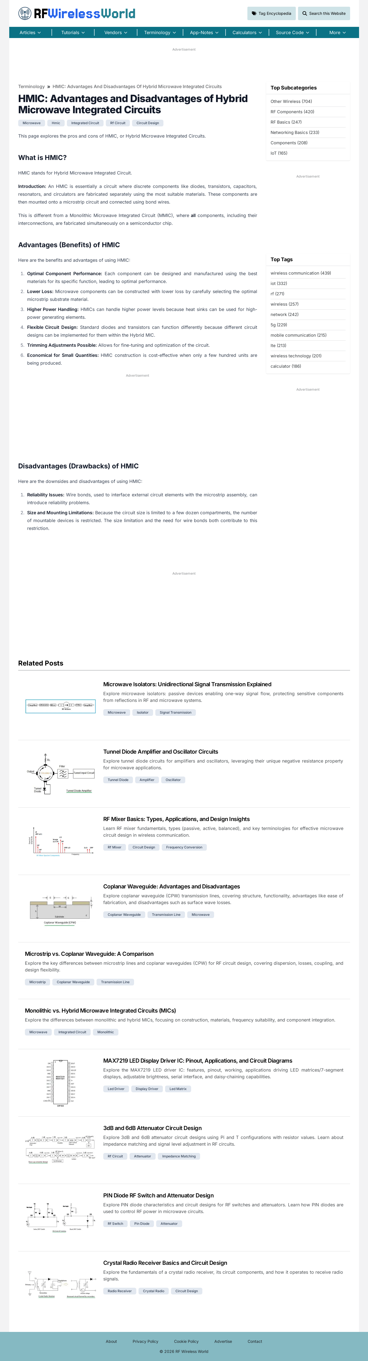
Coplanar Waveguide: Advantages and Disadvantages (171, 886)
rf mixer (114, 847)
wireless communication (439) (301, 273)
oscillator (173, 780)
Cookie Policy (186, 1341)
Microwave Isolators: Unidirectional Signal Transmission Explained (187, 684)
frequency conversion (184, 847)
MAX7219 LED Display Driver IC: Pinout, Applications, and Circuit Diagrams (197, 1060)
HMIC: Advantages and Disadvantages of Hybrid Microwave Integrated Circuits (137, 86)
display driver (147, 1089)
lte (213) (278, 345)
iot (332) (279, 283)
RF (77, 13)
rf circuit (117, 123)
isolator (143, 712)
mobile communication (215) (299, 335)
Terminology (31, 86)
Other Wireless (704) (291, 101)
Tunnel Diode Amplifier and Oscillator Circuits (160, 751)
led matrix (178, 1089)
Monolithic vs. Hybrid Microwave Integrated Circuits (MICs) (100, 1010)
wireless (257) (285, 304)
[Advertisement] (184, 64)
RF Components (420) (292, 111)
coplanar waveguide (124, 914)
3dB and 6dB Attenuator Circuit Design (152, 1128)
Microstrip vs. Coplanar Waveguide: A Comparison (89, 953)
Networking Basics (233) (295, 132)
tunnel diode (118, 780)
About (111, 1341)
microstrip (37, 982)
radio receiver (120, 1291)
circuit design (148, 123)
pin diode (141, 1223)
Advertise (223, 1341)
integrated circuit (85, 123)
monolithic (105, 1032)
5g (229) (279, 324)
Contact (255, 1341)
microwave (32, 123)
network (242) (285, 314)
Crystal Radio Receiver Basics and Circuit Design (165, 1262)
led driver (116, 1089)
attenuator (142, 1156)
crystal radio (153, 1291)
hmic (56, 123)
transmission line (166, 914)
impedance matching (179, 1156)
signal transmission (175, 712)
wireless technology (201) (296, 355)
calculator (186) (286, 366)
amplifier (147, 780)
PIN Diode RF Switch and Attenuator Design (158, 1195)
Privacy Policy (145, 1341)
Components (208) (289, 142)
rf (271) (277, 293)
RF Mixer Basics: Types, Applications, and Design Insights (176, 819)
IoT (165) (279, 153)
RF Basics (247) (286, 122)
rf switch (115, 1223)
